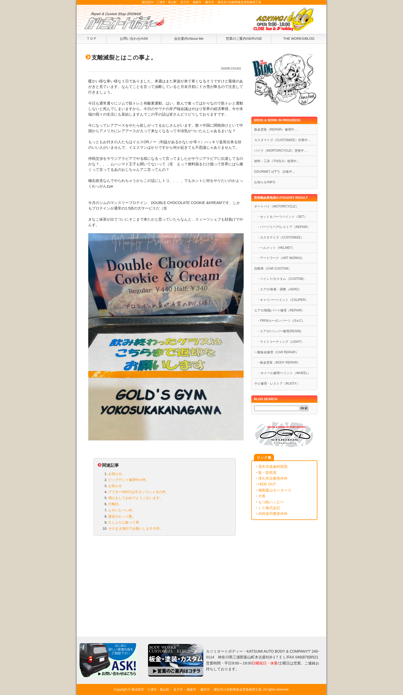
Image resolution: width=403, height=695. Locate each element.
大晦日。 (115, 504)
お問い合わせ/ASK (134, 39)
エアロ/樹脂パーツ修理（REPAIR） (279, 310)
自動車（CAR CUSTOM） (272, 268)
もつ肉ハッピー (271, 502)
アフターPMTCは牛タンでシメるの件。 (138, 492)
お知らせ (115, 486)
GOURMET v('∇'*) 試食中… (274, 171)
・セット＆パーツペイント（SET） (282, 217)
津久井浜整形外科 (273, 478)
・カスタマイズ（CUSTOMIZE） (280, 237)
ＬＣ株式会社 (269, 508)
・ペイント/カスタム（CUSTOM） (281, 279)
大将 (262, 496)
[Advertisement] (165, 581)
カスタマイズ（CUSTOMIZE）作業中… (282, 140)
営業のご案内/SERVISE (244, 39)
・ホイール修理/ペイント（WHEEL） (282, 373)
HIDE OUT (267, 484)
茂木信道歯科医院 (273, 466)
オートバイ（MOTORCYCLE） (276, 206)
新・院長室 (267, 472)
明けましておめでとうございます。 (135, 498)
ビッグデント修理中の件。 (128, 480)
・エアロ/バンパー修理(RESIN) (279, 331)
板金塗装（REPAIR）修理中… (275, 129)
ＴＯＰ (91, 39)
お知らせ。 (116, 474)
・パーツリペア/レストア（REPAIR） (283, 227)
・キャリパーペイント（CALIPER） (282, 300)
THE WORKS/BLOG (298, 39)
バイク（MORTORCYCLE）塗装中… (280, 150)
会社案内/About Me (188, 39)
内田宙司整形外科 (273, 514)
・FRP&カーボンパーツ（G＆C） (281, 320)
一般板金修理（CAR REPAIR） (276, 352)
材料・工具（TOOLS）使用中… (277, 161)
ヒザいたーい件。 (122, 510)
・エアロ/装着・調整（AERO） (279, 289)
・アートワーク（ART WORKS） (280, 258)
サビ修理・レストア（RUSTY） (277, 383)
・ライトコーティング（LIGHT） (280, 342)
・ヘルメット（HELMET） (276, 248)
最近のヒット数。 (122, 516)
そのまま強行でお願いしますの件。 (135, 528)
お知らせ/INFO (264, 182)
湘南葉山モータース (274, 490)
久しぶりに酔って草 (123, 522)
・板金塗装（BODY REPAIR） (278, 362)
